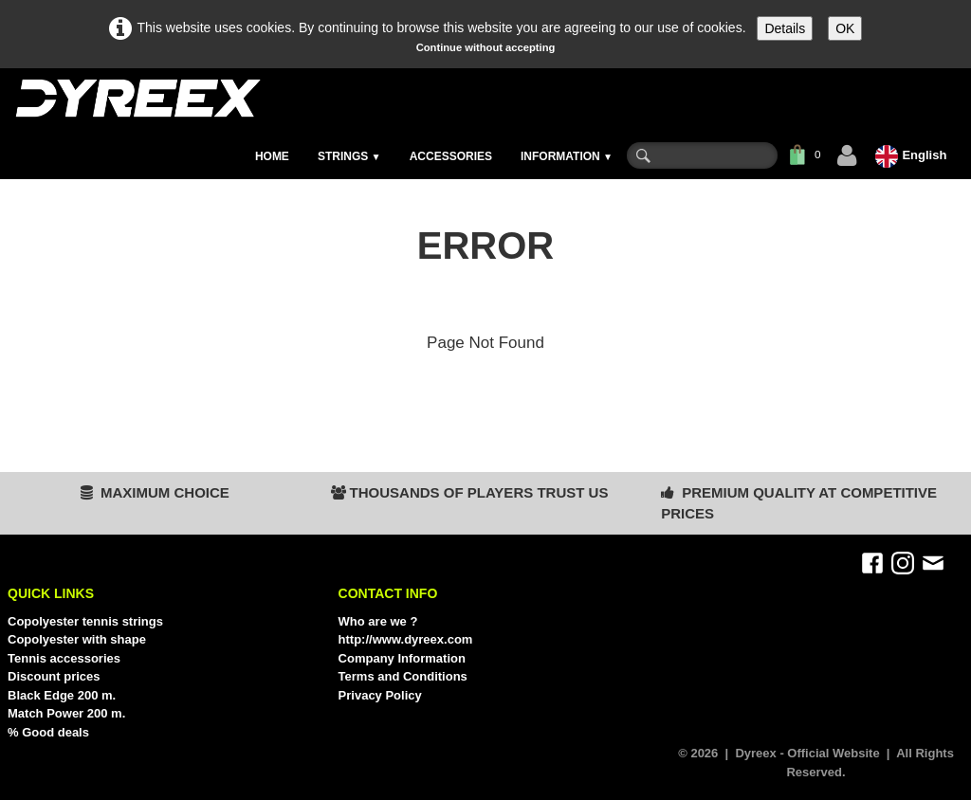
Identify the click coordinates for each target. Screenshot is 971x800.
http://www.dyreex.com (406, 639)
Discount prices (54, 676)
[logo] (137, 98)
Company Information (402, 658)
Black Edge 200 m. (62, 695)
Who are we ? (378, 621)
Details (784, 28)
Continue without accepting (486, 47)
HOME (272, 156)
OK (844, 28)
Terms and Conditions (403, 676)
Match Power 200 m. (66, 713)
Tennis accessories (64, 658)
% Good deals (48, 732)
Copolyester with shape (77, 639)
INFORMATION (567, 156)
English (912, 155)
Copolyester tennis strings (85, 621)
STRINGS (349, 156)
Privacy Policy (380, 695)
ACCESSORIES (451, 156)
